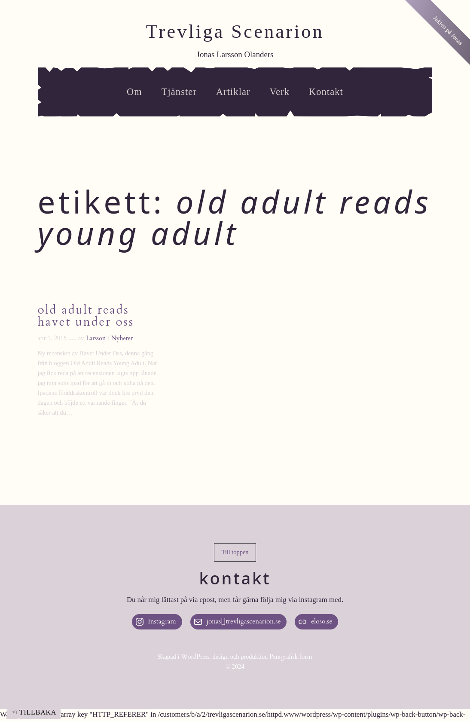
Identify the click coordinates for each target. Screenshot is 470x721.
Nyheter (122, 338)
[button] (235, 552)
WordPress (195, 657)
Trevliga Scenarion (235, 31)
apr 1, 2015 (52, 338)
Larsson (96, 338)
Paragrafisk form (290, 657)
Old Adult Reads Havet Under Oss (86, 316)
